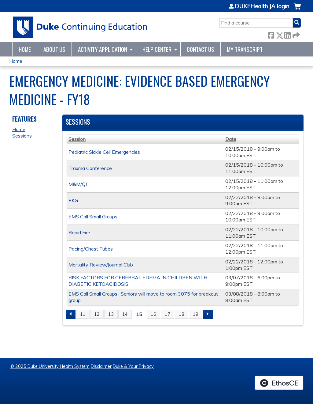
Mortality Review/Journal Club (100, 265)
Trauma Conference (90, 168)
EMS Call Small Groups (92, 216)
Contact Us (200, 49)
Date (230, 139)
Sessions (22, 136)
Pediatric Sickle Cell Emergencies (104, 152)
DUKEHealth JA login (262, 6)
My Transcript (245, 49)
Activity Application (102, 49)
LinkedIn (287, 34)
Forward (296, 34)
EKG (73, 200)
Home (25, 49)
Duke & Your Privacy (133, 366)
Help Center (156, 49)
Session (77, 139)
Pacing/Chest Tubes (90, 249)
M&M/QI (77, 184)
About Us (54, 49)
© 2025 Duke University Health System (50, 366)
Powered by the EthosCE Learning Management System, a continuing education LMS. (279, 383)
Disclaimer (101, 366)
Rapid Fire (79, 232)
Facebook (271, 34)
